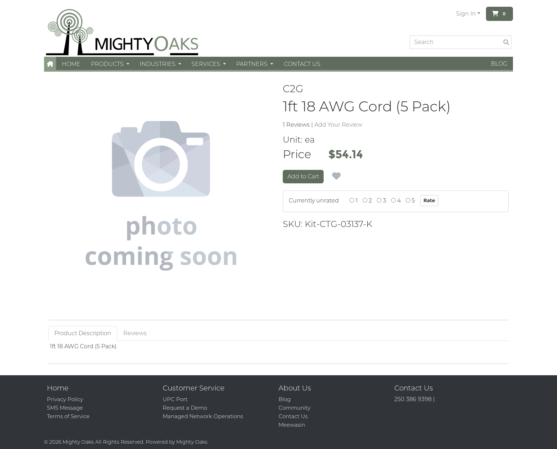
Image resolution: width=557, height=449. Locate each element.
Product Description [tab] (82, 333)
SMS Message (65, 407)
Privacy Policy (65, 399)
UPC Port (175, 399)
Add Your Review (338, 124)
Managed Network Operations (203, 416)
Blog (499, 63)
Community (294, 407)
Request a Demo (185, 407)
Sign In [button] (466, 13)
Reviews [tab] (135, 333)
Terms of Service (68, 416)
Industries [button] (158, 64)
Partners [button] (252, 64)
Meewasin (291, 424)
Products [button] (108, 64)
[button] (50, 64)
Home (71, 64)
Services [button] (206, 64)
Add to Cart (303, 176)
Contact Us (302, 64)
